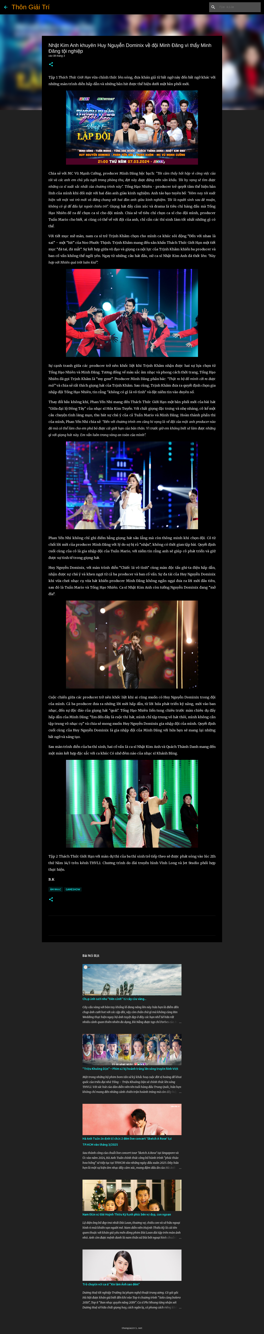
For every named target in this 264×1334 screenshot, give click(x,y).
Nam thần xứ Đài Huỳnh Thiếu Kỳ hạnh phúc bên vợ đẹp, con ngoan (126, 1214)
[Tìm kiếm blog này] (239, 7)
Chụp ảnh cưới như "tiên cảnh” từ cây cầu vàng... (114, 999)
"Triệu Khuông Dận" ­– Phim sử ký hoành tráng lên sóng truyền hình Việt (130, 1068)
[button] (50, 64)
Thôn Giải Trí (31, 7)
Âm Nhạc (55, 889)
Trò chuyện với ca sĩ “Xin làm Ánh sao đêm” (111, 1284)
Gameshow (73, 889)
